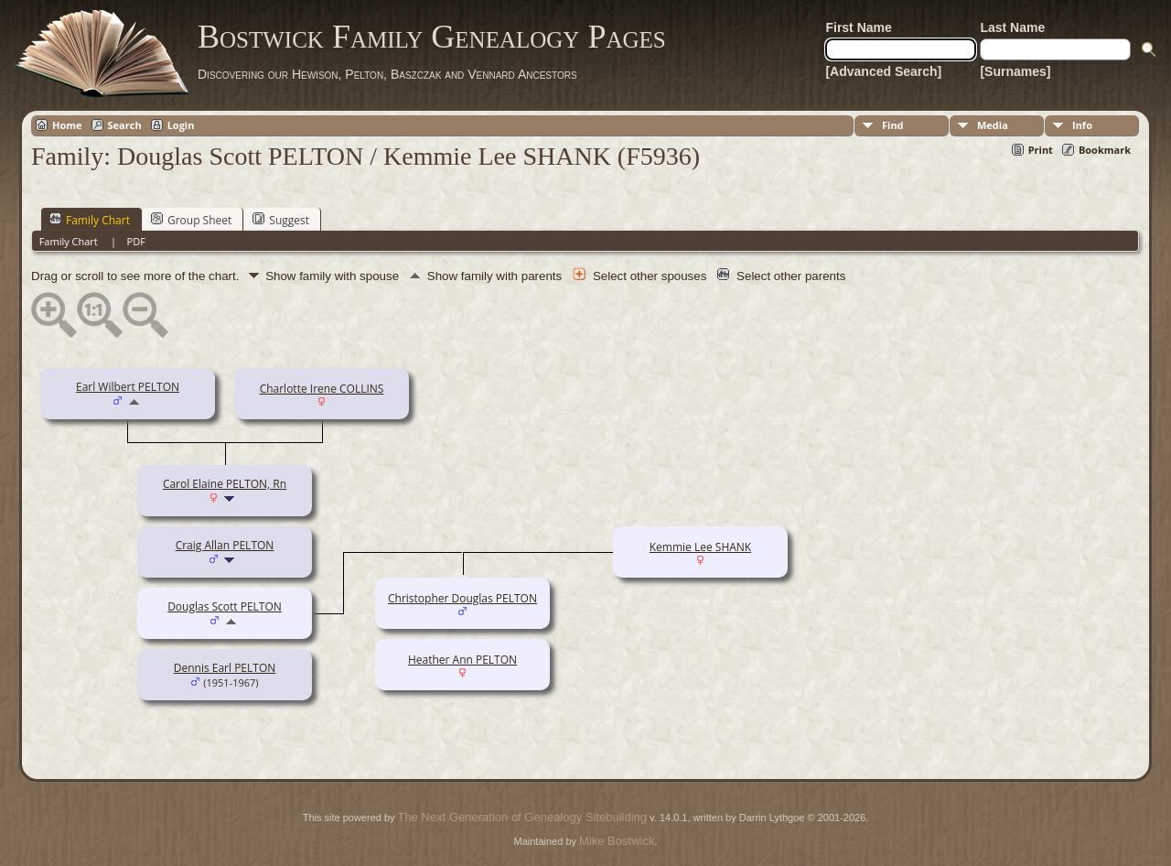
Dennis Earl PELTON (225, 668)
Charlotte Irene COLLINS (322, 388)
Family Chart (89, 219)
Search (125, 125)
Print (1040, 150)
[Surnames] (1015, 71)
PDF (136, 241)
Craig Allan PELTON (225, 545)
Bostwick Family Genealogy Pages (432, 36)
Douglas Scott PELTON (224, 606)
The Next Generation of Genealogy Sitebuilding (522, 817)
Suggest (280, 219)
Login (181, 125)
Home (67, 125)
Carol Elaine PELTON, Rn (224, 484)
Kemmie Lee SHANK (700, 547)
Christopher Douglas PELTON (462, 598)
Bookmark (1105, 150)
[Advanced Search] (883, 71)
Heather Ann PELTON (462, 659)
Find (893, 125)
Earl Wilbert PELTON (127, 387)
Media (992, 125)
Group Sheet (191, 219)
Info (1082, 125)
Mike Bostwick (616, 841)
